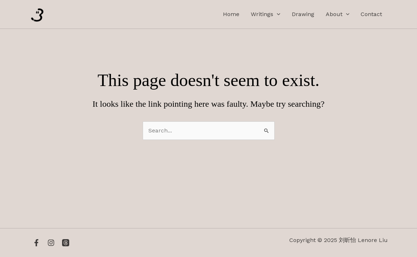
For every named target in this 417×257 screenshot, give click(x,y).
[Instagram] (51, 243)
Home (231, 14)
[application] (276, 14)
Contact (371, 14)
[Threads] (66, 243)
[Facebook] (36, 243)
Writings (265, 14)
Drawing (303, 14)
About (338, 14)
